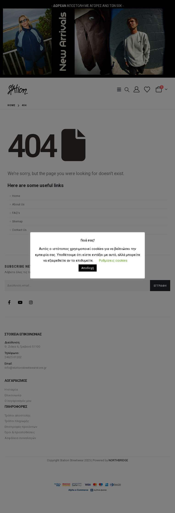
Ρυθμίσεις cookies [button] (113, 260)
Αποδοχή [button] (87, 268)
